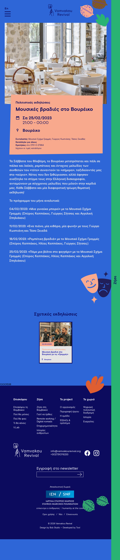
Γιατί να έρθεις (44, 414)
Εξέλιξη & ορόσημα (65, 421)
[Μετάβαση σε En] (8, 8)
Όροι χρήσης (48, 514)
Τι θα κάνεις (19, 423)
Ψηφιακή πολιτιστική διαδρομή (89, 410)
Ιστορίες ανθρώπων (43, 431)
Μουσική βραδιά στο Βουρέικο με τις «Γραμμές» (55, 353)
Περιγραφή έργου (69, 411)
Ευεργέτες (88, 421)
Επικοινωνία (72, 514)
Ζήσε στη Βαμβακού (42, 408)
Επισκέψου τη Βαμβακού (20, 408)
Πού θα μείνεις (21, 414)
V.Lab (16, 427)
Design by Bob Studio (50, 528)
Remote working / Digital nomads (46, 420)
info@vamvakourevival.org (66, 451)
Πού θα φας (19, 419)
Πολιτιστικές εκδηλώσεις (33, 102)
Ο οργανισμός (67, 407)
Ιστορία (87, 417)
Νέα (60, 514)
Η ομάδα (65, 416)
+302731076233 (59, 454)
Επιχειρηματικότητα (47, 426)
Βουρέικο (31, 131)
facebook (87, 453)
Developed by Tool (71, 528)
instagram (96, 453)
